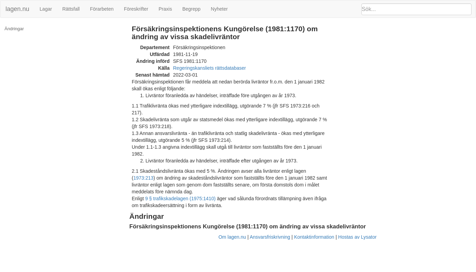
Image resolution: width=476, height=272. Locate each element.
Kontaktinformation (314, 237)
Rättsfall (71, 9)
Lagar (46, 9)
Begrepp (191, 9)
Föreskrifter (136, 9)
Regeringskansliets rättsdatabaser (209, 68)
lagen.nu (17, 8)
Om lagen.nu (232, 237)
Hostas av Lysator (357, 237)
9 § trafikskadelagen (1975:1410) (180, 198)
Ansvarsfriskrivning (270, 237)
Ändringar (14, 28)
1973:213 (143, 178)
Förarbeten (101, 9)
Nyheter (219, 9)
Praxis (165, 9)
